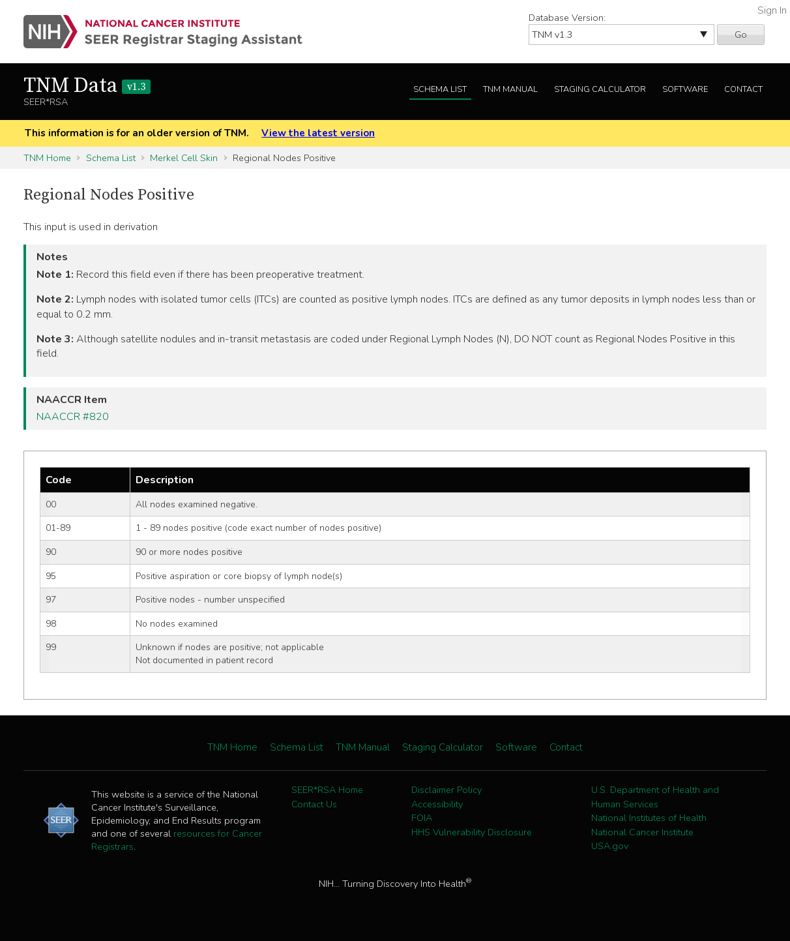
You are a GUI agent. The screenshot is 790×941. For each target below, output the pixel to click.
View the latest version (318, 133)
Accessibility (437, 804)
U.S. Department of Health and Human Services (655, 797)
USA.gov (609, 845)
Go (741, 34)
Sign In (772, 10)
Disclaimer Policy (446, 789)
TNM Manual (510, 89)
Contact (743, 89)
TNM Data (87, 86)
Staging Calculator (600, 89)
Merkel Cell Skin (184, 157)
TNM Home (47, 157)
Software (685, 89)
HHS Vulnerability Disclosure (471, 832)
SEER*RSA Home (327, 789)
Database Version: (567, 17)
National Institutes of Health (649, 817)
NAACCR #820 (73, 417)
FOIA (421, 817)
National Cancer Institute (642, 832)
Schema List (440, 89)
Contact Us (314, 804)
